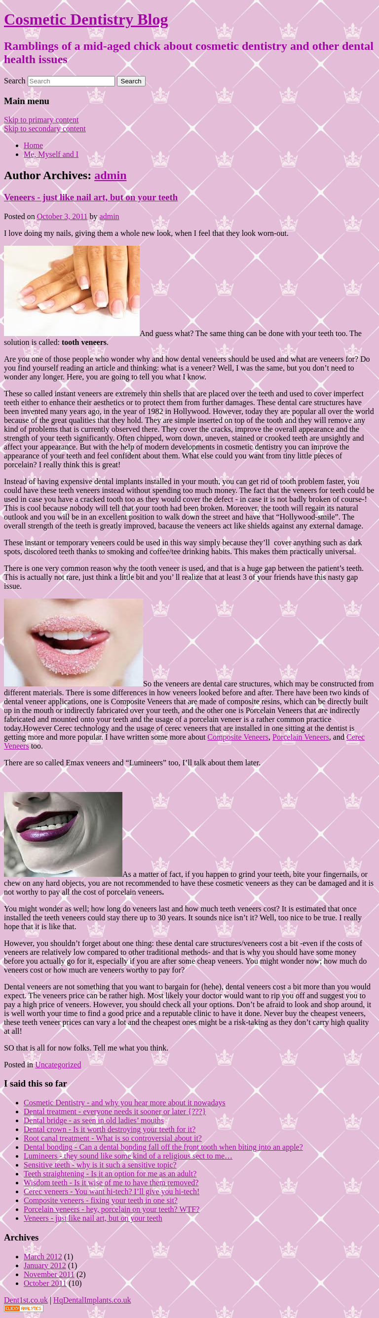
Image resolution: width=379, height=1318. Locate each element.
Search (15, 80)
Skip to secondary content (45, 128)
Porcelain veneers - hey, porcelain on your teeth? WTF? (111, 1209)
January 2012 (45, 1265)
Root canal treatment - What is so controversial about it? (113, 1138)
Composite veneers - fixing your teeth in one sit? (101, 1200)
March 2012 (43, 1256)
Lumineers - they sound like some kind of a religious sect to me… (128, 1156)
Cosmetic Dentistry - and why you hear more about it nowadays (125, 1102)
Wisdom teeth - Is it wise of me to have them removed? (111, 1182)
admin (110, 175)
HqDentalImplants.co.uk (92, 1300)
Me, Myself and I (51, 154)
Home (33, 145)
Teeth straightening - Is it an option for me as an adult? (110, 1173)
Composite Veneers (237, 737)
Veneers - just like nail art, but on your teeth (91, 197)
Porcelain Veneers (300, 737)
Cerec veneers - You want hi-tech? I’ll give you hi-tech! (111, 1191)
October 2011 (45, 1283)
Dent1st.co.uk (26, 1300)
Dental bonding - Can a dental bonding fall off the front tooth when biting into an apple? (163, 1147)
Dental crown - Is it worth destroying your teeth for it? (109, 1129)
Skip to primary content (41, 119)
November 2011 (49, 1274)
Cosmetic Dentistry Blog (86, 19)
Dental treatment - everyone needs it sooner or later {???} (115, 1111)
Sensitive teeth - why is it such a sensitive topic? (100, 1165)
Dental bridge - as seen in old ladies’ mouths (94, 1120)
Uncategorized (58, 1064)
